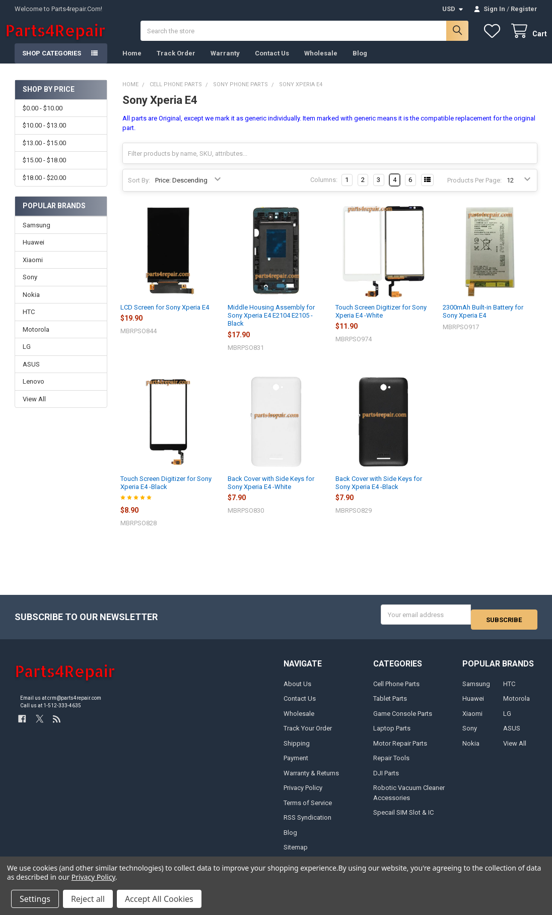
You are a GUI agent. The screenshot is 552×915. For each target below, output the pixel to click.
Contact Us (272, 63)
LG (27, 356)
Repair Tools (391, 763)
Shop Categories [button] (51, 63)
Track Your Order (308, 734)
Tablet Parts (390, 704)
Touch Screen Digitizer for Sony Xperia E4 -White (381, 321)
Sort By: (139, 190)
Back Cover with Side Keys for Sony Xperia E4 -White (271, 493)
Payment (296, 763)
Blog (360, 63)
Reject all (88, 898)
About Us (297, 689)
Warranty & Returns (311, 778)
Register (524, 9)
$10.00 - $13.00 (44, 135)
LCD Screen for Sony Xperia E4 (164, 317)
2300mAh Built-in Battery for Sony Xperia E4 (483, 321)
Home (132, 63)
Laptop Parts (391, 734)
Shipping (297, 748)
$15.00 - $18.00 (44, 170)
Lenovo (33, 391)
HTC (29, 322)
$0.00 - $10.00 (42, 118)
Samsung (36, 235)
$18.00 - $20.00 (44, 187)
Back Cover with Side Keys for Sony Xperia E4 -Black (378, 493)
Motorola (36, 339)
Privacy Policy (303, 793)
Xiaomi (33, 270)
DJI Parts (386, 778)
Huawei (33, 252)
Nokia (31, 305)
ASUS (31, 374)
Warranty (225, 63)
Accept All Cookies (159, 898)
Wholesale (320, 63)
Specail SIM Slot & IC (403, 818)
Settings (35, 898)
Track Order (176, 63)
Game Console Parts (402, 718)
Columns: (323, 190)
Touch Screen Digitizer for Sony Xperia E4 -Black (166, 493)
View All (34, 409)
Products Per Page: (474, 190)
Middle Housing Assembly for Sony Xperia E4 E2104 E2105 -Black (271, 326)
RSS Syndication (307, 823)
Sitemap (296, 853)
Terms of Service (308, 808)
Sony (30, 287)
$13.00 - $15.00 (44, 153)
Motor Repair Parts (400, 748)
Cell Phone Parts (396, 689)
